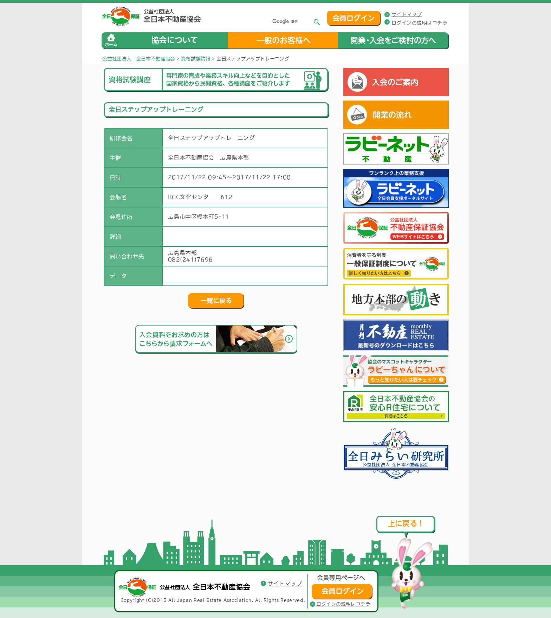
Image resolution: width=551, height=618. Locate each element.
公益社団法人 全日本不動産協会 (138, 58)
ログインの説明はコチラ (419, 22)
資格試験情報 (195, 58)
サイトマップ (406, 14)
